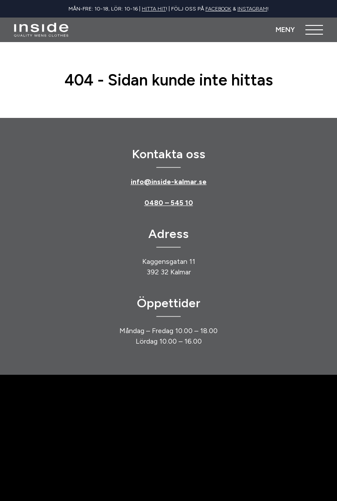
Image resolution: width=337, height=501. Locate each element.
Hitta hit (154, 9)
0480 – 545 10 (168, 203)
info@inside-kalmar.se (169, 182)
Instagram (252, 9)
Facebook (218, 9)
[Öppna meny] (299, 30)
